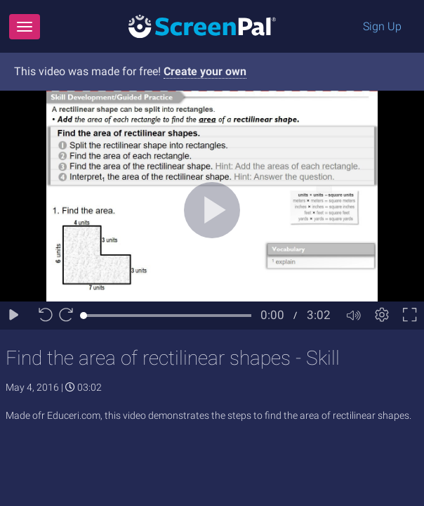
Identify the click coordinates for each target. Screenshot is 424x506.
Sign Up (382, 26)
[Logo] (202, 25)
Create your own (205, 71)
